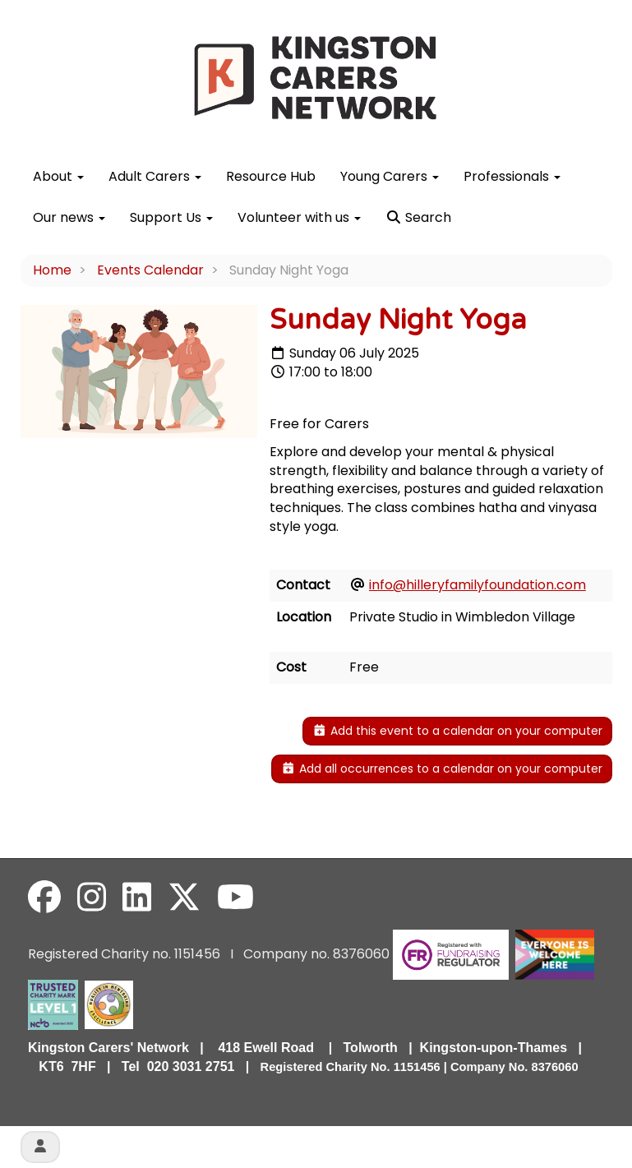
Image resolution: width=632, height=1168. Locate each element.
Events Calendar (150, 270)
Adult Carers (154, 176)
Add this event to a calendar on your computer (457, 730)
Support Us (171, 217)
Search (418, 217)
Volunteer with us (299, 217)
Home (52, 270)
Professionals (512, 176)
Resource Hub (271, 176)
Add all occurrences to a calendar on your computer (441, 768)
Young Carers (389, 176)
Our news (69, 217)
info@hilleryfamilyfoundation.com (477, 584)
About (58, 176)
